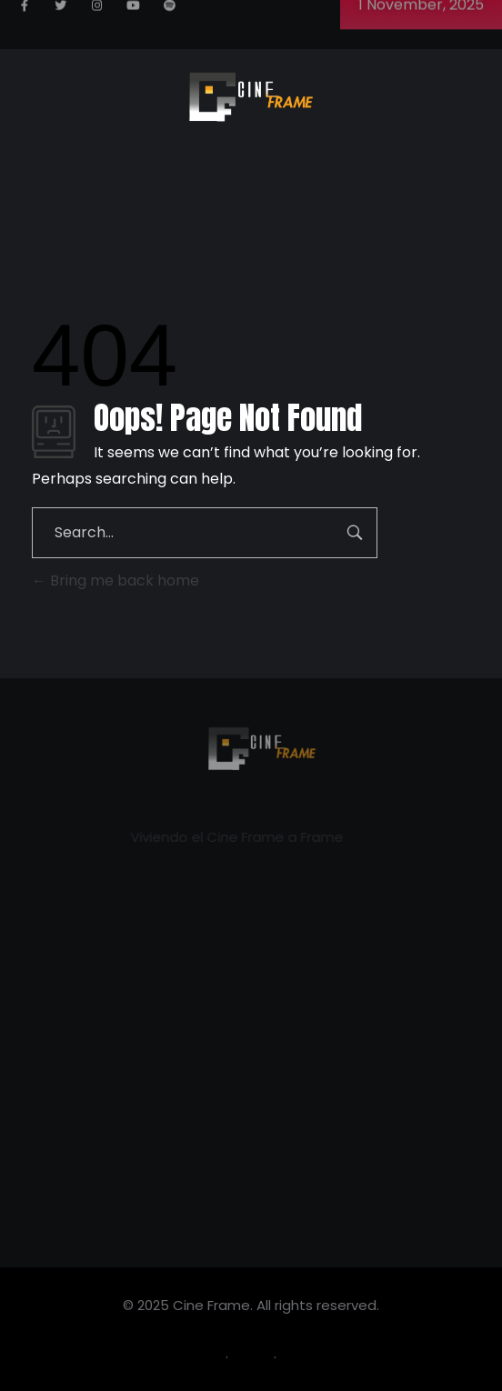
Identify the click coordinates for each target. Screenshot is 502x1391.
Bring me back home (115, 580)
